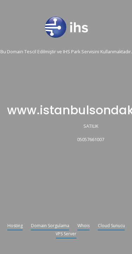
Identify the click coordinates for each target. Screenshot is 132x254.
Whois (83, 226)
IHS (66, 52)
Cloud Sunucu (111, 226)
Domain (15, 52)
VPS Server (66, 234)
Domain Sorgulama (50, 226)
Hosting (15, 226)
